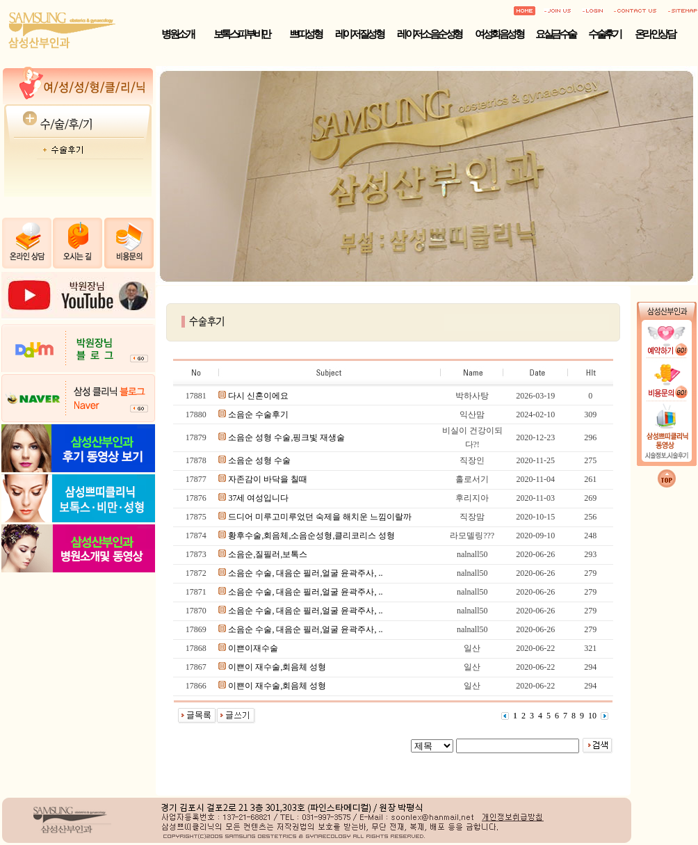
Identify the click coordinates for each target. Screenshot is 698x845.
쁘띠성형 (305, 34)
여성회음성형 (499, 34)
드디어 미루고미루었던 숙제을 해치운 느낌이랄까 (320, 517)
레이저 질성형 (359, 34)
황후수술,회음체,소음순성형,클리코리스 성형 (311, 535)
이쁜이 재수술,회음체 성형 (277, 667)
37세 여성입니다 (258, 498)
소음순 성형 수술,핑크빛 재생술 (286, 437)
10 (592, 716)
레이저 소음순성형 (429, 34)
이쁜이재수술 (253, 648)
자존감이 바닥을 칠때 (267, 479)
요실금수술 (555, 34)
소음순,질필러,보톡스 (267, 554)
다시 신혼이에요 (258, 396)
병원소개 (177, 34)
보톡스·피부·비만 (241, 34)
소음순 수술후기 (258, 414)
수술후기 (604, 34)
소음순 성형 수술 (259, 460)
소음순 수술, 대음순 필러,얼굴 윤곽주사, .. (305, 573)
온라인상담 (655, 34)
